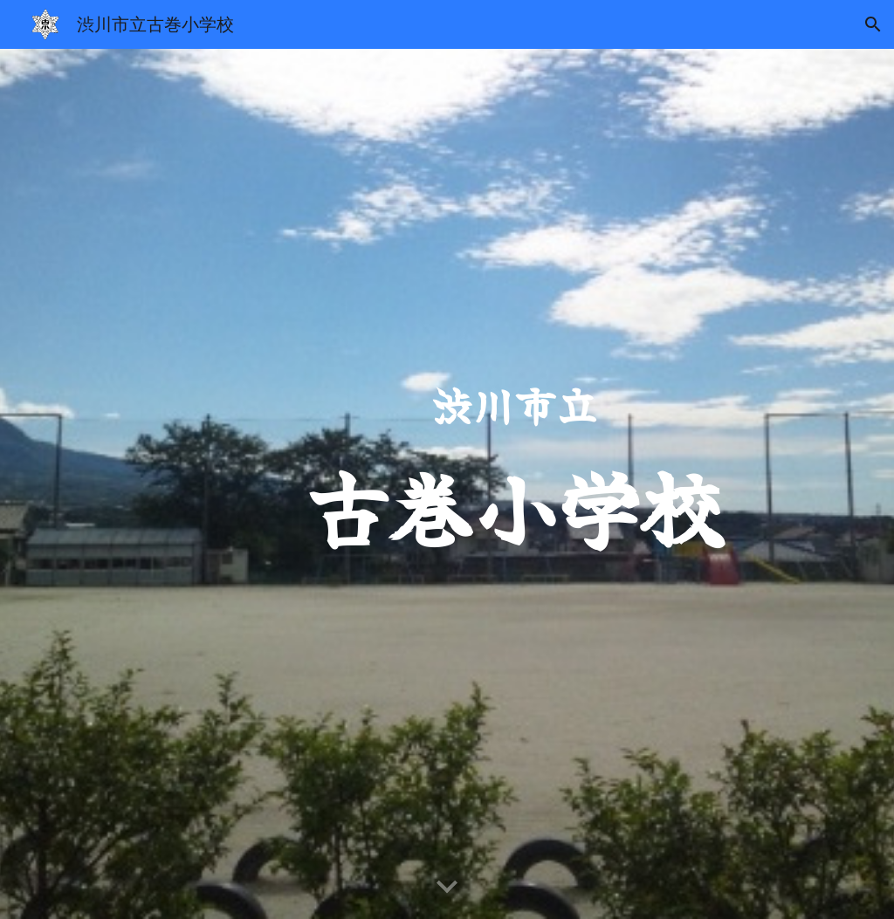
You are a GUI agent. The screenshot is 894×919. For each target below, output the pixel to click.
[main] (514, 484)
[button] (873, 24)
